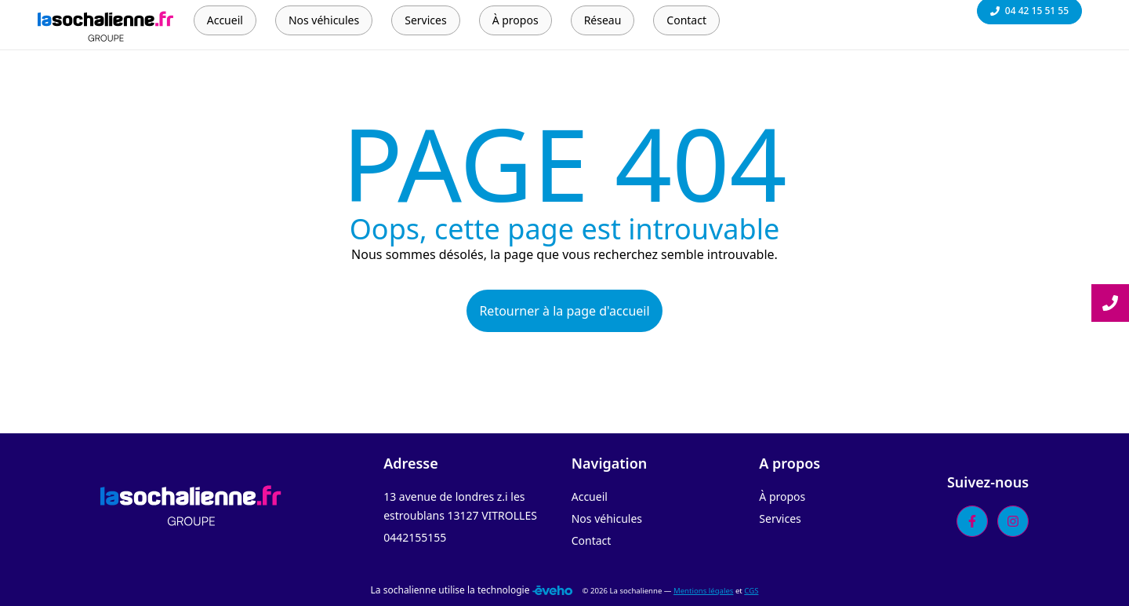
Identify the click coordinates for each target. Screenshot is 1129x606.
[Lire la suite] (1110, 303)
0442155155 (414, 537)
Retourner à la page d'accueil (564, 310)
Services (779, 518)
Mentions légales (703, 591)
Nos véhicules (607, 518)
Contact (592, 540)
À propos (782, 496)
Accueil (590, 496)
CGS (751, 591)
